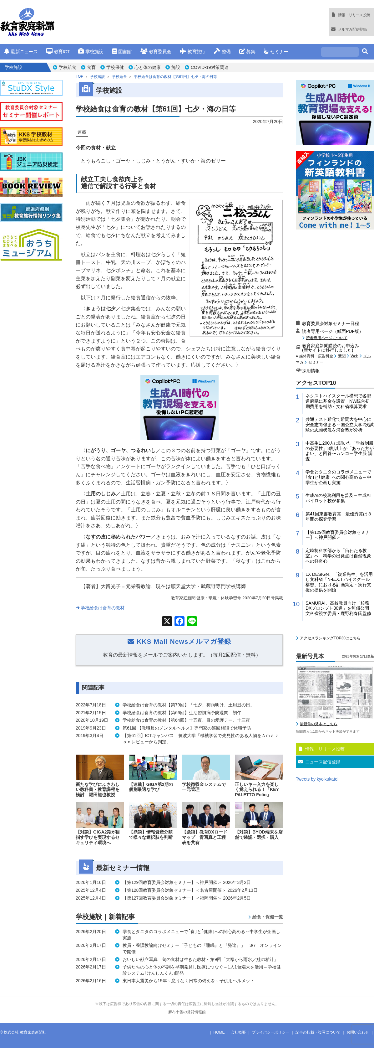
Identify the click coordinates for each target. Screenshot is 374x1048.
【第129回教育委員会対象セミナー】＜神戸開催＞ (338, 535)
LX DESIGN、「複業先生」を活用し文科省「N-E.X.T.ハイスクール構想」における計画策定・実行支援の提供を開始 (339, 582)
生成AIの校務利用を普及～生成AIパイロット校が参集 (338, 498)
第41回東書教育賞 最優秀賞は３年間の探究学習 (339, 516)
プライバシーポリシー (270, 1032)
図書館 (122, 51)
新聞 (342, 356)
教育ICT (58, 51)
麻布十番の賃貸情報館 (187, 1012)
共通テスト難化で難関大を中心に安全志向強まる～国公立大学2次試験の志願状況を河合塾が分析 (340, 424)
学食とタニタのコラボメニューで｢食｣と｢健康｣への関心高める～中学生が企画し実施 (338, 477)
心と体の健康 (147, 67)
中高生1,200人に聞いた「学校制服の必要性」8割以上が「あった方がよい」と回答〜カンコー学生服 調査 (340, 451)
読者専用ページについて (326, 338)
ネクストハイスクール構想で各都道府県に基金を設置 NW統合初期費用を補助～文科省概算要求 (338, 401)
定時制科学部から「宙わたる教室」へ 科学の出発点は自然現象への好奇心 (338, 556)
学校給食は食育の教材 (100, 607)
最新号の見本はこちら (318, 724)
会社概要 (238, 1032)
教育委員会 (155, 51)
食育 (91, 67)
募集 (247, 51)
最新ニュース (21, 51)
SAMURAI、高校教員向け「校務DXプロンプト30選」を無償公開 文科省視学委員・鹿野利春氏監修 (339, 608)
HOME (219, 1032)
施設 (175, 67)
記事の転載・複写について (318, 1032)
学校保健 (115, 67)
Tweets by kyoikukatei (317, 779)
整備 (222, 51)
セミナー (276, 51)
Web (354, 356)
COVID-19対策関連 (210, 67)
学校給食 (67, 67)
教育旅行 (192, 51)
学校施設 (90, 51)
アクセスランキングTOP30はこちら (330, 638)
